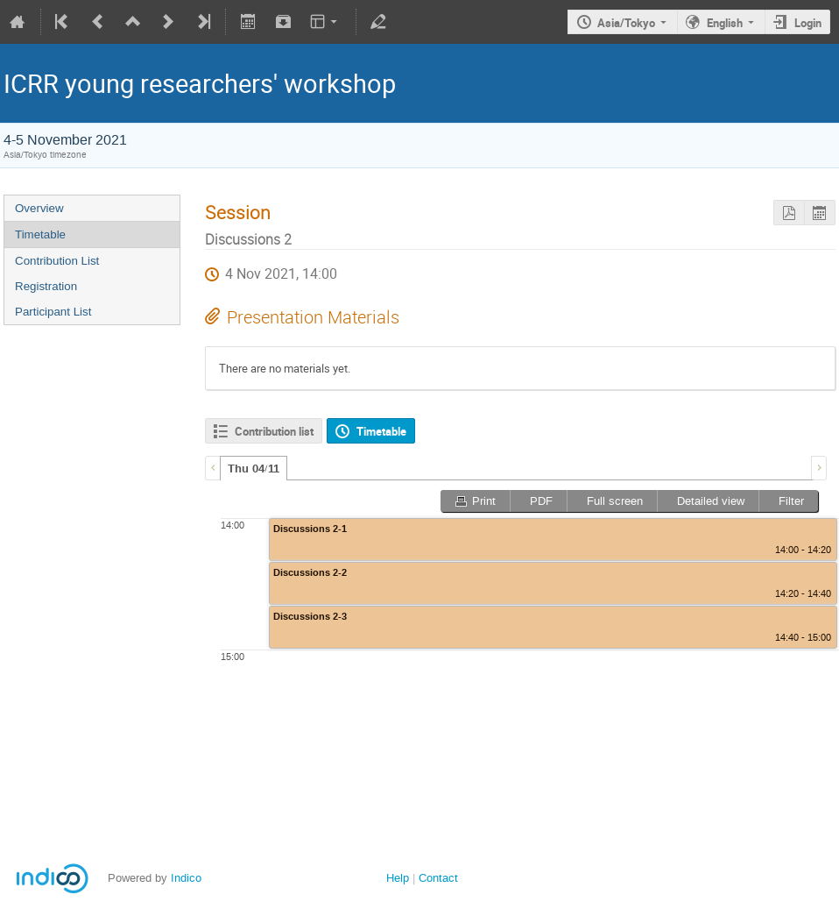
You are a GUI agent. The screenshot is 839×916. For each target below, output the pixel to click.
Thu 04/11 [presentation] (253, 469)
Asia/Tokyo (626, 23)
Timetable (40, 234)
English (725, 23)
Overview (39, 208)
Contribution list (274, 431)
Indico (186, 877)
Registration (46, 286)
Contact (438, 877)
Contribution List (57, 260)
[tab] (253, 468)
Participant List (53, 311)
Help (397, 877)
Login (807, 23)
